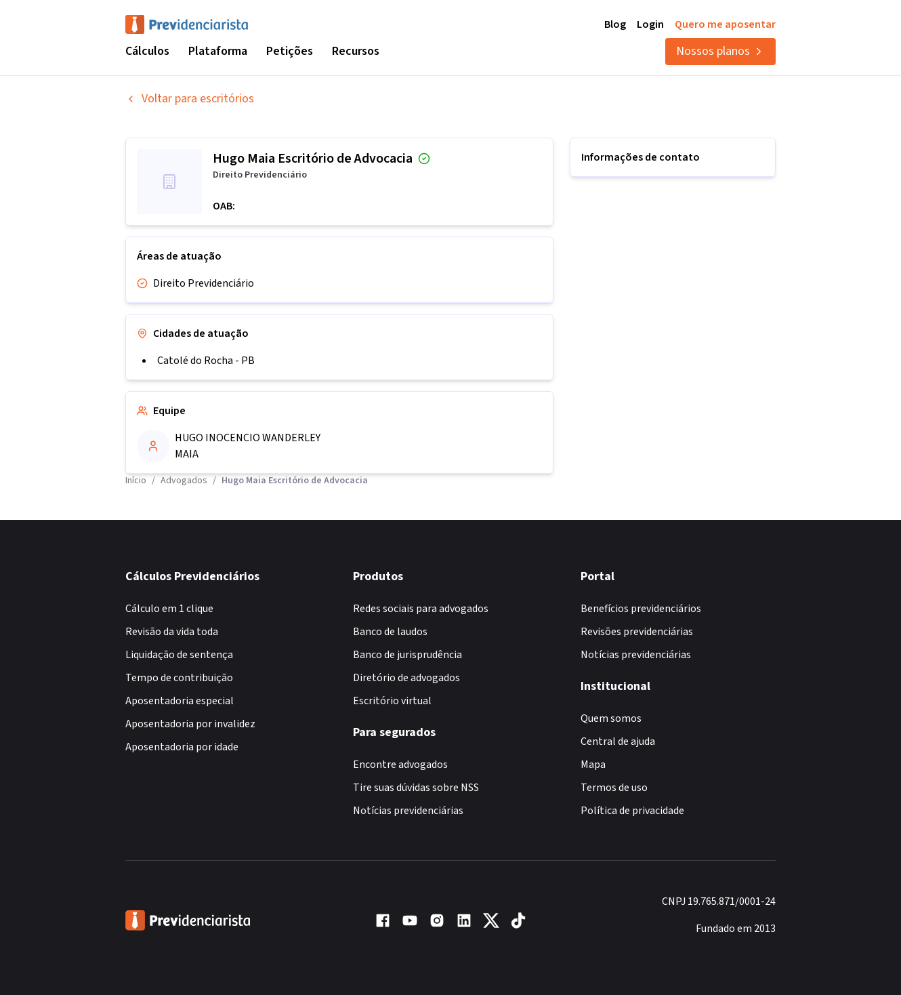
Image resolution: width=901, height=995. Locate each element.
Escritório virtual (392, 701)
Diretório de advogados (406, 678)
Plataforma (217, 51)
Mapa (593, 764)
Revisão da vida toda (171, 632)
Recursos (355, 51)
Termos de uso (614, 787)
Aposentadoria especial (179, 701)
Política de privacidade (632, 811)
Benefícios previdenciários (641, 609)
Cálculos (147, 51)
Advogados (184, 480)
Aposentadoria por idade (181, 747)
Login (650, 24)
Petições (289, 51)
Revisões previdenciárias (637, 632)
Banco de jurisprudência (407, 655)
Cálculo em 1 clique (169, 609)
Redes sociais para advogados (420, 609)
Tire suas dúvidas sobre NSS (416, 787)
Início (135, 480)
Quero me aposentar (725, 24)
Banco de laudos (390, 632)
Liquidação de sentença (179, 655)
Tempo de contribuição (179, 678)
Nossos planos (720, 51)
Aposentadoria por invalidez (190, 724)
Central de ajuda (618, 741)
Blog (615, 24)
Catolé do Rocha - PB (206, 360)
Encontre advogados (400, 764)
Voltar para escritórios (189, 98)
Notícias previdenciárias (408, 811)
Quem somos (611, 718)
